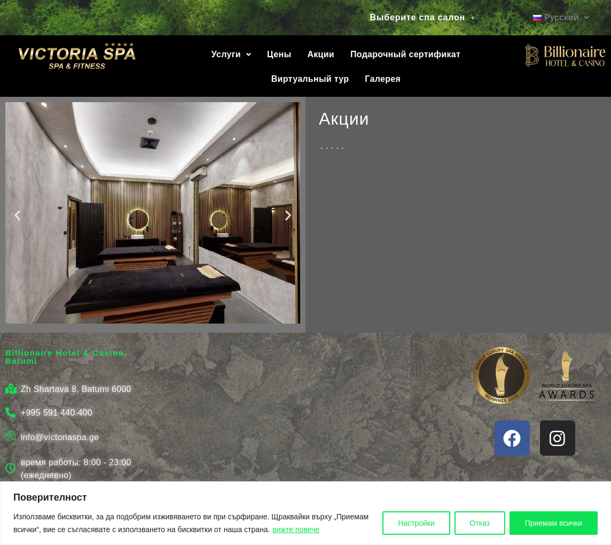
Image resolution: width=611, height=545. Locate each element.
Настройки (415, 523)
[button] (422, 17)
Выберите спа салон (422, 17)
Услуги (231, 54)
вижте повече (295, 529)
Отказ (479, 523)
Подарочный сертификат (405, 54)
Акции (320, 54)
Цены (279, 54)
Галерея (383, 78)
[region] (305, 513)
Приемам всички (553, 523)
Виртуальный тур (310, 78)
